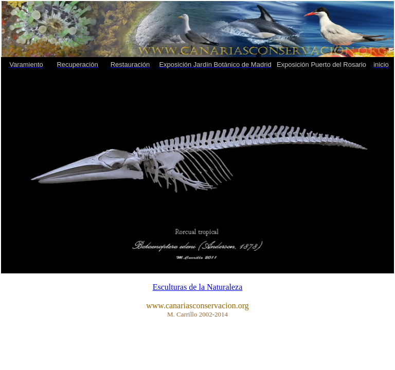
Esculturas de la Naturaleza (198, 287)
